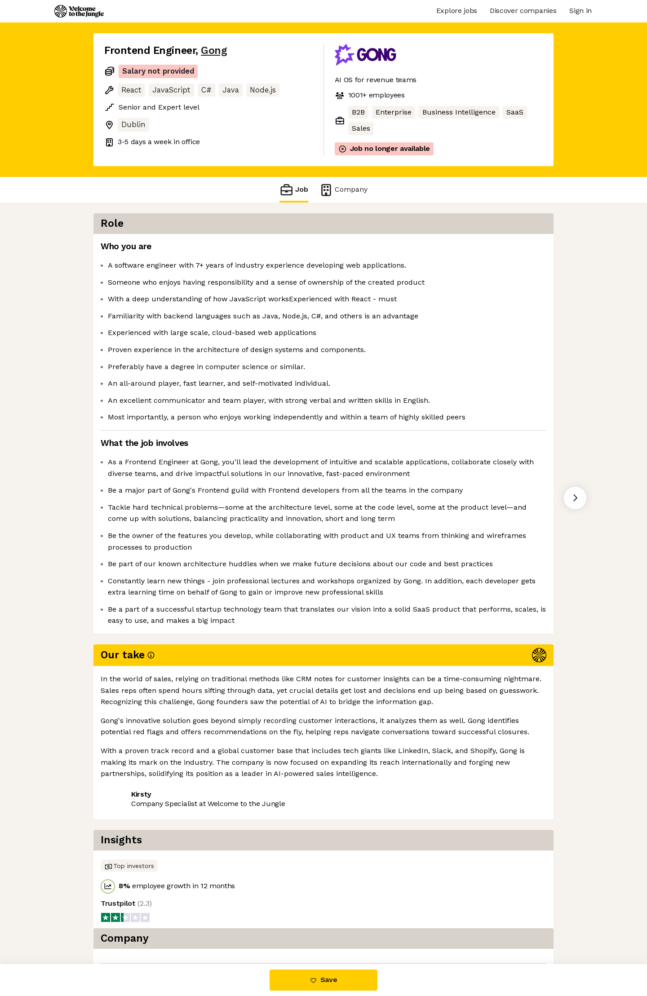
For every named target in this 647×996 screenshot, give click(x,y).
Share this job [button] (129, 863)
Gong (214, 50)
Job (293, 189)
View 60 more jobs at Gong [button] (214, 863)
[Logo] (79, 11)
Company (343, 189)
